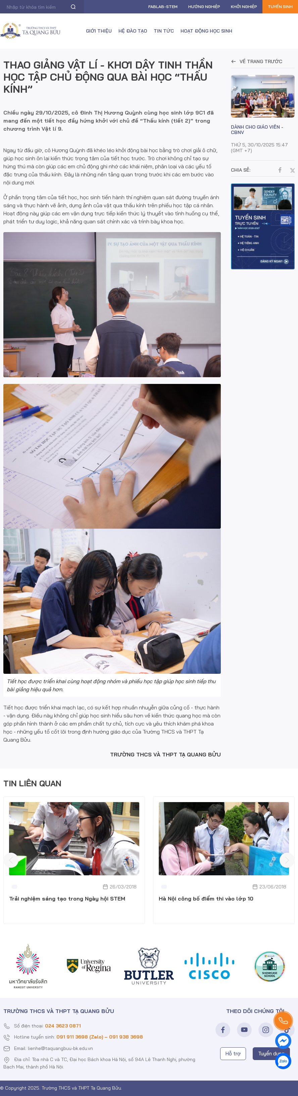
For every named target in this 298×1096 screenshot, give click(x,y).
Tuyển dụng (271, 1053)
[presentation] (10, 860)
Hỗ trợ (233, 1053)
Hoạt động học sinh (206, 31)
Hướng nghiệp (204, 6)
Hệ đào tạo (132, 31)
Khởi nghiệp (244, 6)
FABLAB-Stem (163, 6)
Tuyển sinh (280, 6)
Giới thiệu (99, 31)
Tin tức (164, 31)
